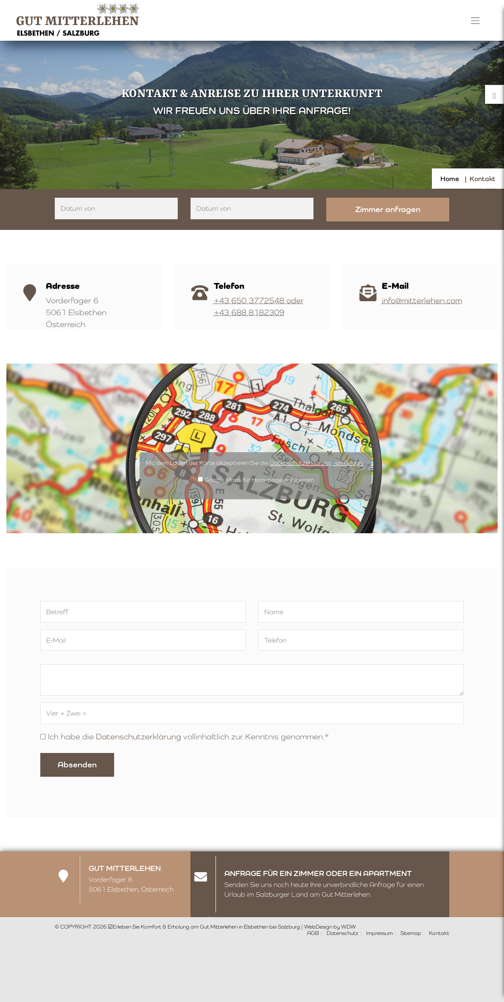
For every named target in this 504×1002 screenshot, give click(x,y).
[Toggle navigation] (475, 20)
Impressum (379, 933)
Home (449, 179)
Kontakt (439, 933)
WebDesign (318, 927)
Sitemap (410, 933)
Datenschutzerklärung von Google (317, 462)
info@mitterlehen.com (422, 300)
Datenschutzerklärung (138, 736)
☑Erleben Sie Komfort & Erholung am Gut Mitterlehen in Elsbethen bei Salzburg (204, 927)
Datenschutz (342, 933)
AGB (313, 933)
